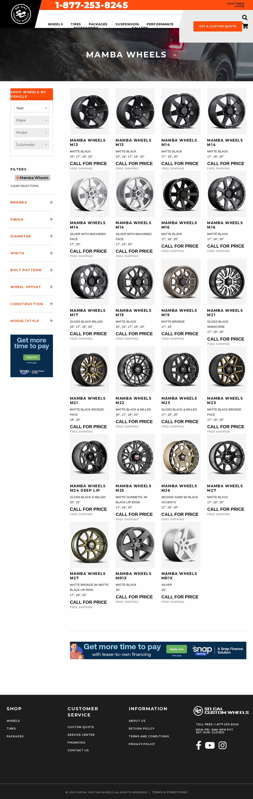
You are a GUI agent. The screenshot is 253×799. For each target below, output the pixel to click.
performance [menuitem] (160, 24)
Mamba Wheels (33, 178)
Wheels (13, 721)
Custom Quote (81, 727)
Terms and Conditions (149, 736)
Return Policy (141, 728)
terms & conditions (169, 792)
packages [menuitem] (98, 24)
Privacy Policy (142, 744)
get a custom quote (217, 26)
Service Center (81, 735)
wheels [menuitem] (55, 24)
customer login (235, 4)
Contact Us (78, 750)
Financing (76, 742)
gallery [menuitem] (140, 28)
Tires (11, 728)
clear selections (24, 185)
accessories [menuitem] (86, 28)
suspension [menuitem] (127, 24)
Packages (15, 736)
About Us (137, 721)
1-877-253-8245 (160, 5)
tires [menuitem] (76, 24)
